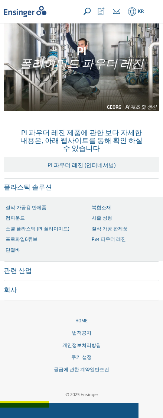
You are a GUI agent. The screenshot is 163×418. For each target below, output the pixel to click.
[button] (152, 11)
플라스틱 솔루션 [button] (28, 187)
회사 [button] (10, 290)
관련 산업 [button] (18, 271)
